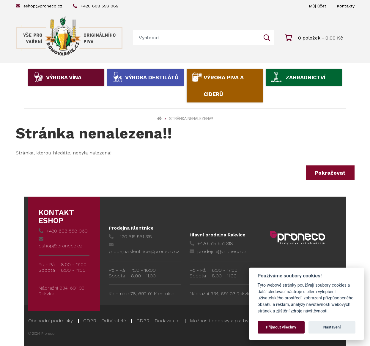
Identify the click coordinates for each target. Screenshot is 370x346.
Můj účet (317, 6)
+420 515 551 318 (211, 243)
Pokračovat (330, 173)
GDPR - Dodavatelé (158, 320)
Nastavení (332, 327)
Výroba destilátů (152, 77)
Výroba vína (63, 77)
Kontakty (346, 6)
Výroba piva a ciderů (224, 85)
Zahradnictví (305, 77)
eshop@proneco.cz (39, 6)
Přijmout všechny (281, 327)
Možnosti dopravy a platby (219, 320)
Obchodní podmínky (50, 320)
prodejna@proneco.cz (218, 251)
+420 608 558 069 (96, 6)
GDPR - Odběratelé (104, 320)
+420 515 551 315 (130, 236)
